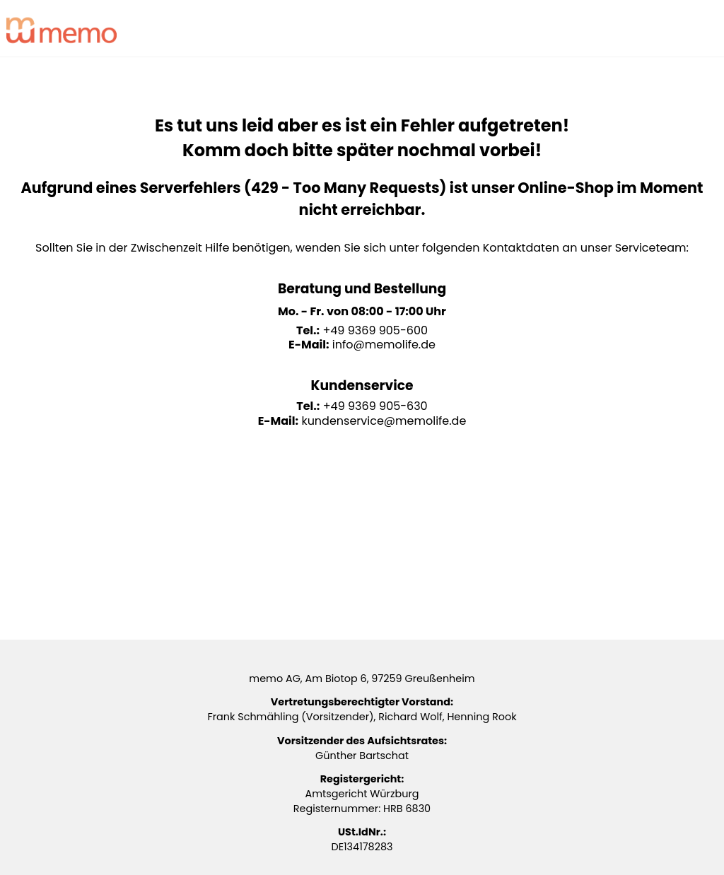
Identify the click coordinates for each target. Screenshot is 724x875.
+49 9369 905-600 (375, 330)
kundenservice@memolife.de (383, 421)
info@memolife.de (384, 344)
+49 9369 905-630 (375, 406)
